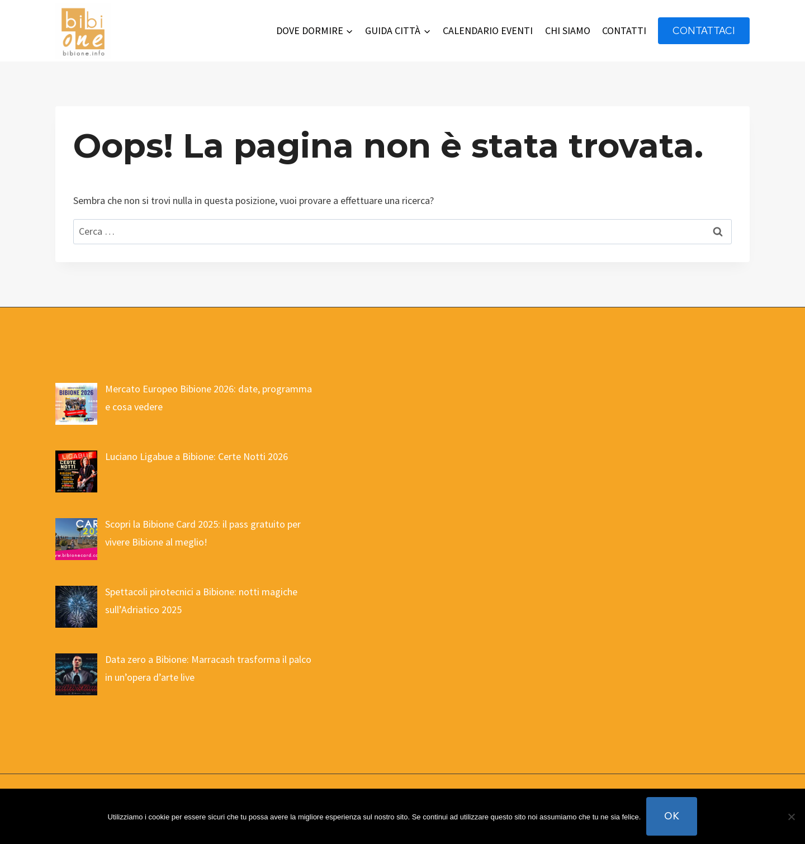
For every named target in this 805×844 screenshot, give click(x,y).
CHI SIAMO (567, 30)
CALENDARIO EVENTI (488, 30)
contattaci (704, 30)
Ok (671, 815)
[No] (791, 816)
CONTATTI (624, 30)
